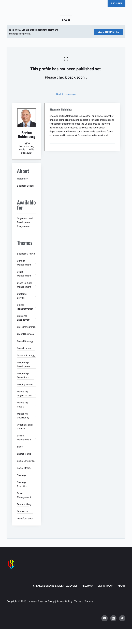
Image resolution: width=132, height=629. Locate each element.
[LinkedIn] (113, 618)
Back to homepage (66, 94)
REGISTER (116, 3)
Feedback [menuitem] (87, 585)
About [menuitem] (121, 585)
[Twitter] (122, 618)
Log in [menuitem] (66, 20)
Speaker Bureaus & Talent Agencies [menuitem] (55, 585)
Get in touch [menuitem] (105, 585)
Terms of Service (83, 601)
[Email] (104, 618)
